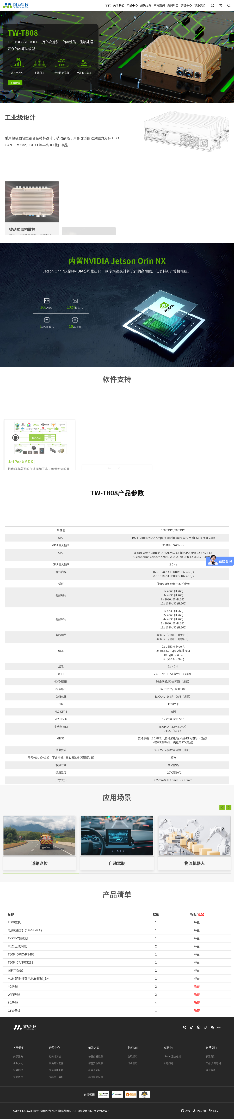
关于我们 (118, 5)
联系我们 (199, 5)
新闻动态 (172, 5)
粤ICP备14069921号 (99, 1111)
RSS (213, 1112)
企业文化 (18, 1064)
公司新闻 (132, 1057)
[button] (222, 856)
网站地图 (200, 1112)
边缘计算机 (55, 1057)
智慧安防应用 (95, 1064)
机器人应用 (94, 1071)
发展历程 (18, 1071)
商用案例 (159, 5)
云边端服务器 (56, 1071)
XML (185, 1112)
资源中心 (186, 5)
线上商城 (210, 1071)
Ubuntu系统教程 (172, 1057)
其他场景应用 (95, 1078)
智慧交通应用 (95, 1057)
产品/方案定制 (213, 1064)
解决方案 (145, 5)
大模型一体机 (56, 1078)
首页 (108, 5)
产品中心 (132, 5)
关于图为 (18, 1057)
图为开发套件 (56, 1064)
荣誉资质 (18, 1078)
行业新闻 (132, 1064)
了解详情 (15, 83)
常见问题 (168, 1064)
